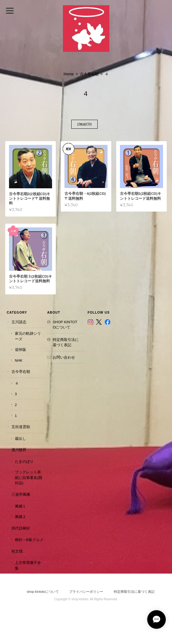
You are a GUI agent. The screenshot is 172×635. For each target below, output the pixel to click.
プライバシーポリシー (86, 591)
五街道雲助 (20, 427)
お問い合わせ (64, 357)
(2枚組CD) (84, 124)
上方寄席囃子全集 (28, 565)
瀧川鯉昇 (18, 450)
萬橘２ (20, 517)
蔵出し (20, 438)
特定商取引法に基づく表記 (66, 342)
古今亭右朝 (89, 74)
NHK (19, 360)
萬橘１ (20, 506)
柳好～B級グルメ (29, 540)
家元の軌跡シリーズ (28, 336)
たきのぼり (24, 461)
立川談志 (18, 322)
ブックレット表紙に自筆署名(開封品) (28, 477)
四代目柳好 (20, 528)
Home (68, 74)
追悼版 (20, 349)
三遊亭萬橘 (20, 494)
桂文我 (17, 551)
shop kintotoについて (65, 324)
